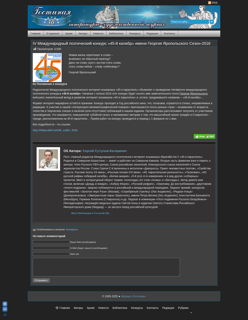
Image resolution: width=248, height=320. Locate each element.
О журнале (52, 33)
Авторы (83, 33)
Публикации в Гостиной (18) (93, 213)
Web (73, 213)
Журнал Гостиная (46, 16)
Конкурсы (135, 33)
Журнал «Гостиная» (133, 299)
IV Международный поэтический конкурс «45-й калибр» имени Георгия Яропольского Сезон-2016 (121, 43)
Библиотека (116, 33)
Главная (35, 33)
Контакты (169, 33)
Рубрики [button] (185, 312)
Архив (68, 33)
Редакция (152, 33)
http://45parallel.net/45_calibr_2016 (55, 130)
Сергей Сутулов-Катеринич (105, 151)
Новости (98, 33)
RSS (213, 2)
